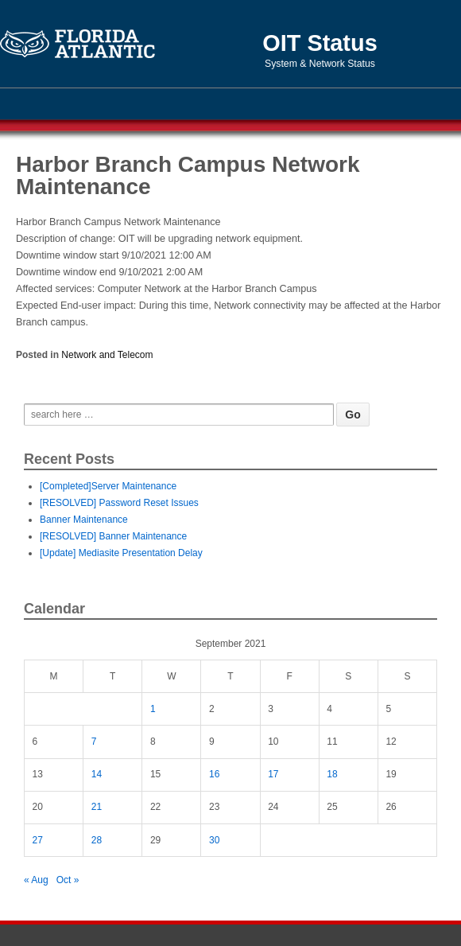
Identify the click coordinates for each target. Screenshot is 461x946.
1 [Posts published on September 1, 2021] (153, 708)
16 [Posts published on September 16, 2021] (214, 774)
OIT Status (319, 43)
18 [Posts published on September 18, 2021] (332, 774)
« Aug (36, 880)
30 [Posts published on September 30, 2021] (214, 840)
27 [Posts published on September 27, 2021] (38, 840)
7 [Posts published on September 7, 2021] (94, 741)
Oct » (67, 880)
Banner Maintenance (84, 519)
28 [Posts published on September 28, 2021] (96, 840)
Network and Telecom (107, 354)
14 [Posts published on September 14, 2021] (96, 774)
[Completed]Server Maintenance (108, 486)
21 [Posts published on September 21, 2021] (96, 806)
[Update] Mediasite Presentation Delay (121, 553)
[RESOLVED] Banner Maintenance (113, 536)
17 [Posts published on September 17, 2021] (273, 774)
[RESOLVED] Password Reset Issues (119, 502)
